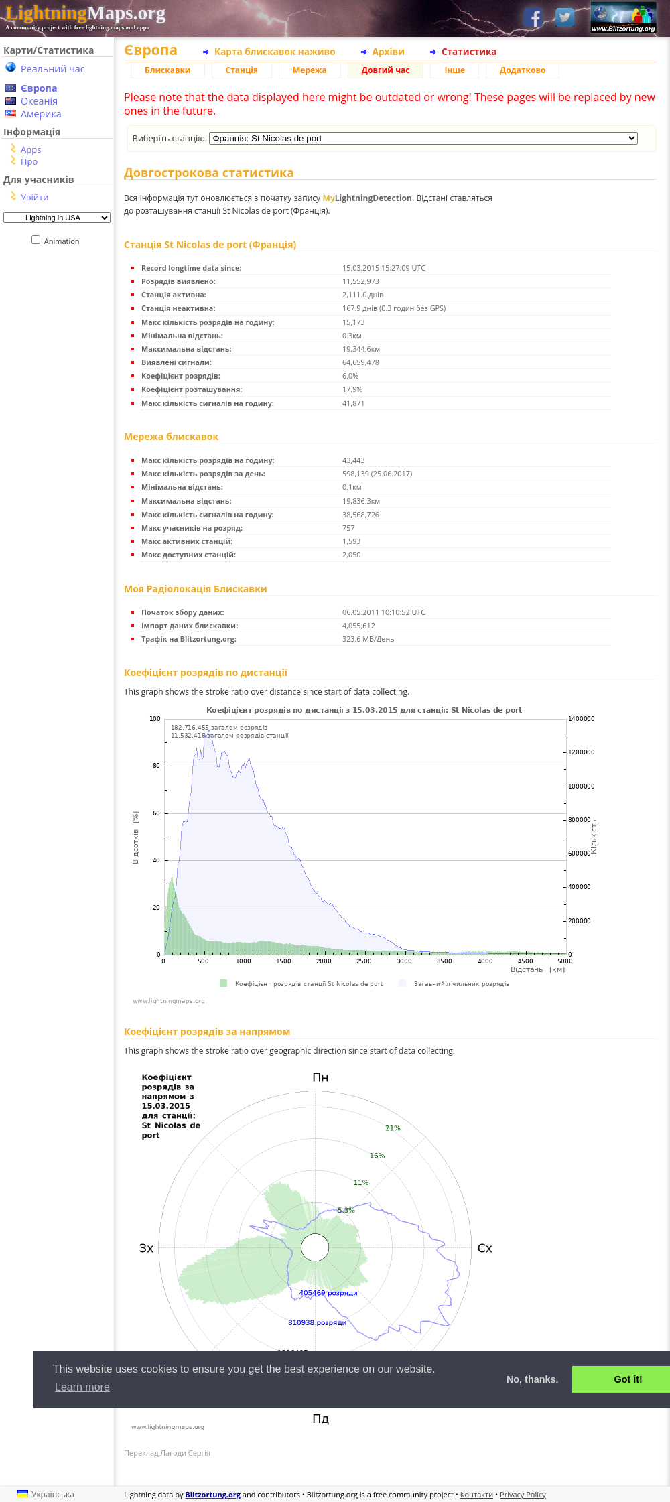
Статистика (469, 51)
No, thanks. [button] (533, 1379)
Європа (39, 88)
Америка (41, 113)
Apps (31, 149)
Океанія (39, 100)
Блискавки (168, 70)
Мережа (310, 70)
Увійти (34, 197)
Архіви (389, 51)
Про (29, 161)
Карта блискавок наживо (275, 51)
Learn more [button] (82, 1387)
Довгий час (386, 70)
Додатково (522, 70)
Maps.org (85, 12)
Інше (454, 70)
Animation (64, 241)
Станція (242, 70)
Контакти (476, 1494)
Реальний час (53, 68)
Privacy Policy (523, 1494)
